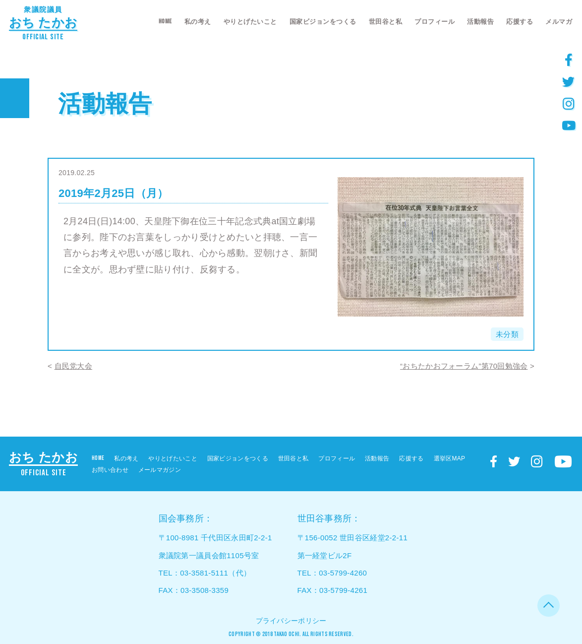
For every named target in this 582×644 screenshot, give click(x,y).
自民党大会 (74, 366)
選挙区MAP (450, 458)
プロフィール (434, 21)
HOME (165, 21)
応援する (519, 21)
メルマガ (558, 21)
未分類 (507, 334)
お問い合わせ (110, 469)
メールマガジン (159, 469)
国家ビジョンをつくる (323, 21)
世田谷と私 (386, 21)
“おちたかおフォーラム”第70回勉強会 (463, 366)
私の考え (197, 21)
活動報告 (480, 21)
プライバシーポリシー (291, 621)
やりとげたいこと (250, 21)
